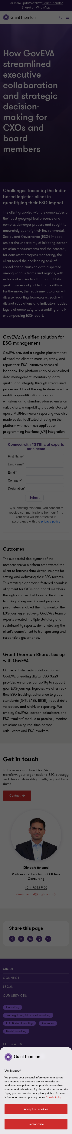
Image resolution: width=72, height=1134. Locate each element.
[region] (36, 1090)
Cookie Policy (53, 1097)
